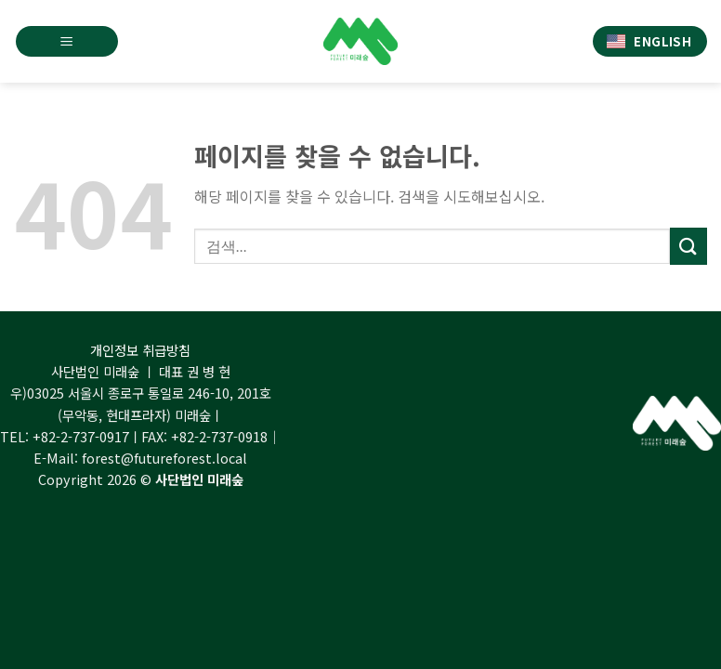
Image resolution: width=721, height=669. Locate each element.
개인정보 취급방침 (140, 350)
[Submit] (688, 246)
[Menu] (67, 41)
